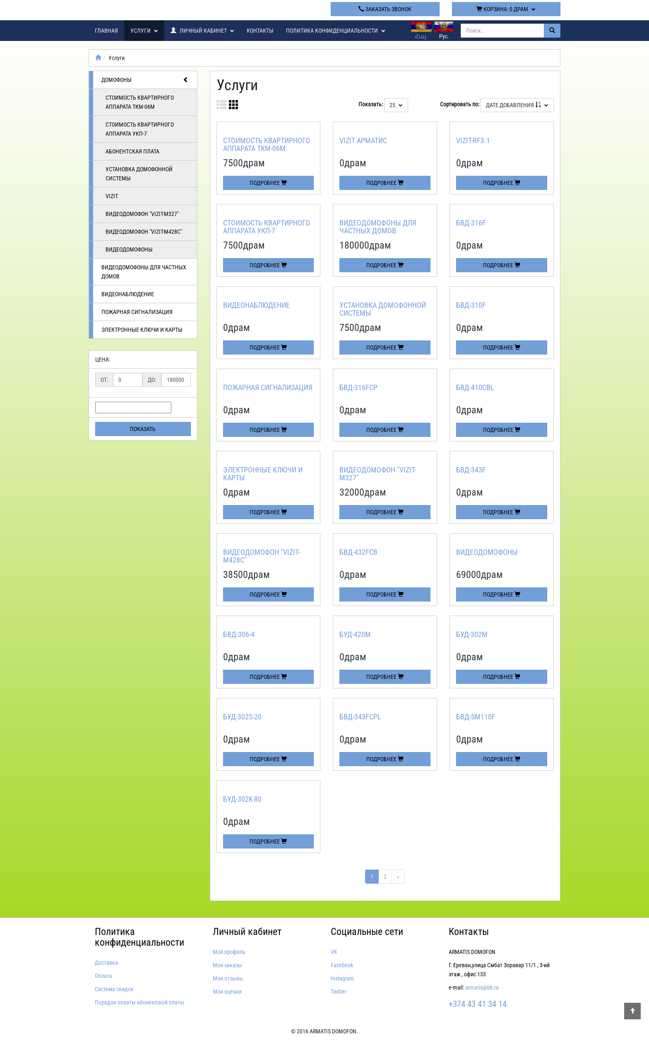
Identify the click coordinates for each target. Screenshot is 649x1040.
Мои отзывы (228, 978)
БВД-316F (471, 222)
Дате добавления (517, 105)
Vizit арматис (363, 140)
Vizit (112, 196)
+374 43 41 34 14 (264, 9)
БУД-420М (355, 634)
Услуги (144, 30)
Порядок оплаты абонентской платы (139, 1002)
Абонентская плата (132, 151)
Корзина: (506, 9)
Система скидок (114, 989)
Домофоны (145, 80)
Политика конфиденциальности (335, 30)
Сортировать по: (459, 104)
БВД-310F (471, 305)
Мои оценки (227, 991)
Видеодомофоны (129, 249)
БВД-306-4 (239, 634)
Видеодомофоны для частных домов (143, 272)
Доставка (106, 962)
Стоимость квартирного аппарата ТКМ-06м (140, 102)
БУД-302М (472, 634)
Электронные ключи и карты (142, 329)
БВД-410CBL (475, 387)
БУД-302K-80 (242, 799)
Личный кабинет (202, 30)
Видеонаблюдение (127, 294)
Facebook (342, 965)
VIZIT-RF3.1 (473, 140)
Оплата (103, 976)
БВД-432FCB (358, 552)
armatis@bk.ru (482, 987)
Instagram (342, 978)
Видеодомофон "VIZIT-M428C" (144, 231)
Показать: (370, 104)
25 (396, 105)
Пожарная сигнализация (137, 312)
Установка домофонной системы (139, 174)
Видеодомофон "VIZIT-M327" (142, 214)
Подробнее (268, 183)
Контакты (260, 30)
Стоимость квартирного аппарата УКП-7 (140, 129)
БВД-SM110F (475, 716)
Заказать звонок (384, 9)
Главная (106, 30)
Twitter (338, 991)
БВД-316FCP (358, 387)
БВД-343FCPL (360, 716)
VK (334, 952)
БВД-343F (471, 469)
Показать (143, 429)
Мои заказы (227, 965)
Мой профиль (229, 952)
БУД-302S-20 (242, 716)
